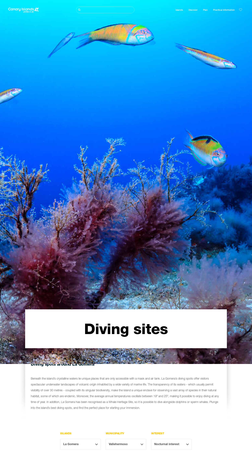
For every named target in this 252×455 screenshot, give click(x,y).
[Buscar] (105, 10)
